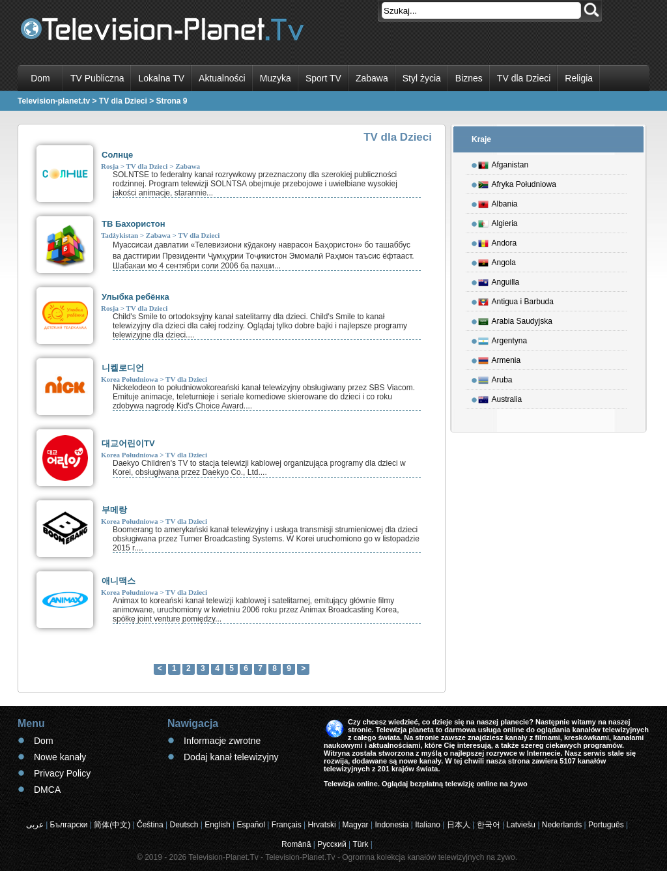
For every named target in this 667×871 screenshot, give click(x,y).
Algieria (498, 221)
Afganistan (503, 163)
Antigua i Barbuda (516, 299)
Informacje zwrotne (222, 740)
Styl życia (422, 78)
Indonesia (391, 824)
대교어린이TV (128, 443)
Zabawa (372, 78)
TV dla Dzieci (523, 78)
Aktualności (222, 78)
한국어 (488, 824)
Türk (361, 844)
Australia (500, 397)
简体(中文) (112, 824)
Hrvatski (321, 824)
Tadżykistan (119, 235)
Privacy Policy (62, 773)
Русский (332, 844)
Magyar (356, 824)
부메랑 (114, 510)
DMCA (47, 789)
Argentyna (503, 339)
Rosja (110, 166)
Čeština (150, 824)
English (217, 824)
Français (287, 824)
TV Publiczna (97, 78)
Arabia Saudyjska (515, 319)
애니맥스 (118, 581)
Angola (497, 260)
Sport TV (323, 78)
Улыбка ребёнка (135, 297)
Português (606, 824)
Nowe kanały (60, 757)
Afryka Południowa (517, 182)
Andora (497, 241)
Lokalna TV (161, 78)
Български (69, 824)
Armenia (499, 358)
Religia (579, 78)
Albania (498, 202)
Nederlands (562, 824)
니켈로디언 (123, 368)
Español (250, 824)
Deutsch (183, 824)
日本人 (458, 824)
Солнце (117, 155)
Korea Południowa (129, 379)
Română (296, 844)
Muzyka (275, 78)
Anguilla (499, 280)
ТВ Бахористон (133, 224)
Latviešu (520, 824)
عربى (35, 824)
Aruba (495, 378)
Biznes (469, 78)
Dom (40, 78)
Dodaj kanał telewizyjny (231, 757)
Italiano (427, 824)
